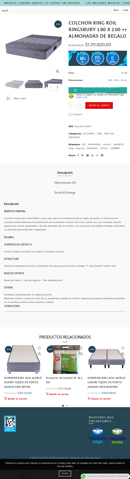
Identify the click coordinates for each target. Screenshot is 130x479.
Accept (65, 473)
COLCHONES (89, 133)
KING (99, 133)
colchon (107, 144)
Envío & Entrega (65, 192)
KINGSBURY (74, 137)
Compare (77, 114)
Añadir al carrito (99, 105)
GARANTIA (118, 144)
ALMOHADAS (94, 144)
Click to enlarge (58, 71)
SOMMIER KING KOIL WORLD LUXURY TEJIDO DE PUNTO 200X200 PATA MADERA (106, 382)
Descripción (65, 173)
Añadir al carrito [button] (17, 398)
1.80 (83, 144)
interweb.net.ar (93, 458)
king (71, 148)
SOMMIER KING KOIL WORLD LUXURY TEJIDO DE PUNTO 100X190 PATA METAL (23, 382)
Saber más (82, 97)
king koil (80, 148)
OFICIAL (104, 148)
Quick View (39, 354)
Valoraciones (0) (65, 183)
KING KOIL (109, 133)
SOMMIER (115, 148)
